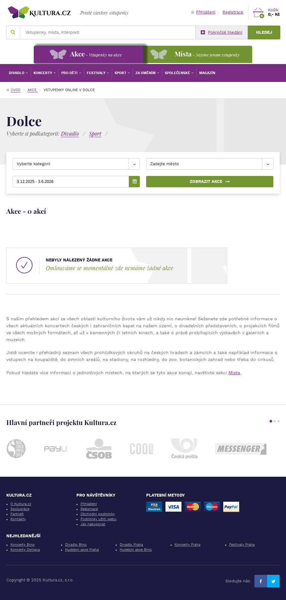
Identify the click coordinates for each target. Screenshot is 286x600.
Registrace (233, 12)
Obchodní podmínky (97, 514)
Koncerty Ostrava (25, 550)
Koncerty (43, 73)
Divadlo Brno (76, 545)
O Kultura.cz (20, 504)
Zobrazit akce (210, 181)
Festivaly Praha (242, 545)
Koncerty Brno (22, 545)
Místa (234, 372)
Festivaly (96, 73)
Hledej (264, 32)
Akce (32, 90)
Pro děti (70, 73)
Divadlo (17, 73)
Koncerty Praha (187, 545)
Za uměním (146, 73)
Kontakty (18, 519)
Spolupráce (19, 509)
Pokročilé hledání (221, 32)
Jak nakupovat (92, 524)
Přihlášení (203, 12)
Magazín (207, 73)
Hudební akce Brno (136, 550)
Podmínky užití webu (98, 519)
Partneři (17, 514)
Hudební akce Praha (82, 550)
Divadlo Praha (131, 545)
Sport (121, 73)
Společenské (178, 73)
